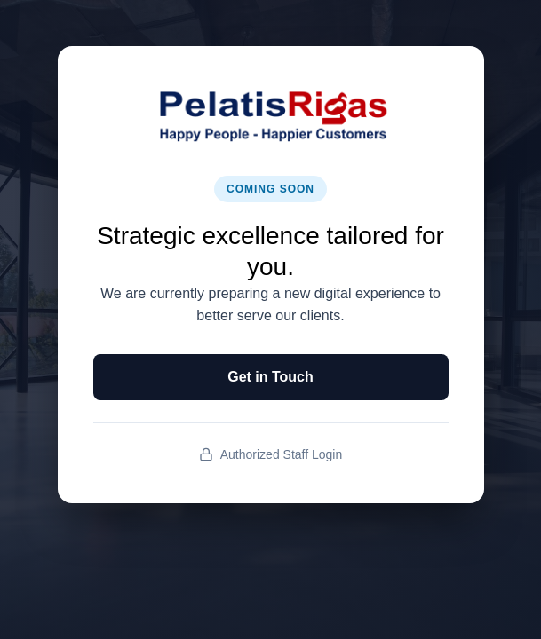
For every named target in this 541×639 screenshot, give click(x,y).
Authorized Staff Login (271, 454)
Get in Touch (270, 376)
